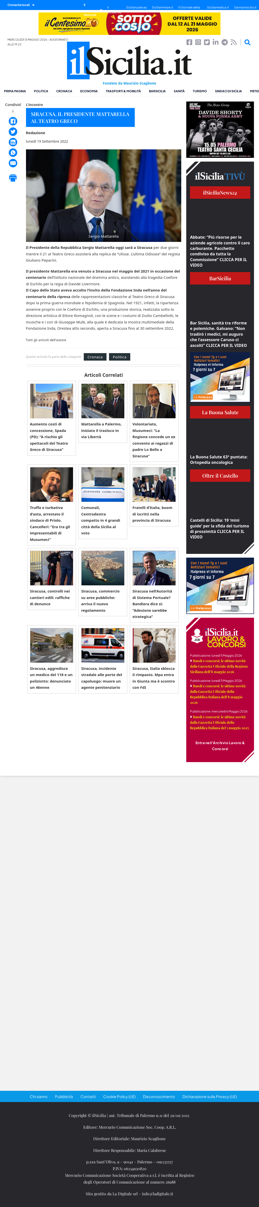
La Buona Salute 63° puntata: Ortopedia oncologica (219, 459)
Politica (41, 91)
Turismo (200, 91)
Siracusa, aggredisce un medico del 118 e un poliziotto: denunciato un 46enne (51, 678)
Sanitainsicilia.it (245, 7)
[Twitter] (13, 131)
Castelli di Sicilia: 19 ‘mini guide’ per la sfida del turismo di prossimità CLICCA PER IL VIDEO (219, 528)
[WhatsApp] (13, 152)
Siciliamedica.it (218, 7)
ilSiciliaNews (220, 192)
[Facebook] (13, 121)
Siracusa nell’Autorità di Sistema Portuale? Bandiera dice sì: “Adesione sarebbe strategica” (152, 604)
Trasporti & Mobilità (123, 91)
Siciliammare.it (162, 7)
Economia (89, 91)
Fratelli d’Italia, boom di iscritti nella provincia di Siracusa (152, 514)
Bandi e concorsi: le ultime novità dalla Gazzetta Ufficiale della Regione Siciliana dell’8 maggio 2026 (219, 666)
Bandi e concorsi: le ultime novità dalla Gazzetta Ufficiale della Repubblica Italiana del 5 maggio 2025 (219, 722)
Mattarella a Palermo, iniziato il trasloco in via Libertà (101, 430)
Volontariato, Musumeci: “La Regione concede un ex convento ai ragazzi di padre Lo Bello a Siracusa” (153, 439)
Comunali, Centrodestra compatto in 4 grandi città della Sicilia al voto (100, 520)
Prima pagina (15, 91)
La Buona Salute (220, 412)
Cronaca (64, 91)
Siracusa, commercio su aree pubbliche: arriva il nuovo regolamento (100, 601)
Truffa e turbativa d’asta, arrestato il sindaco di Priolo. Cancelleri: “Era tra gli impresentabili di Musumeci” (50, 523)
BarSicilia (157, 91)
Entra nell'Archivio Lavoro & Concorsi (220, 745)
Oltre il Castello (220, 475)
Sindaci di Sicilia (228, 91)
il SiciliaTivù (114, 9)
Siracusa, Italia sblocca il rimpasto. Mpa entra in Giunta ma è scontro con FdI (153, 678)
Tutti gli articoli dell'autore (46, 340)
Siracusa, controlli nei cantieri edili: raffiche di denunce (50, 597)
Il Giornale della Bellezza (189, 9)
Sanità (179, 91)
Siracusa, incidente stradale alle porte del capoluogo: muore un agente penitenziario (101, 678)
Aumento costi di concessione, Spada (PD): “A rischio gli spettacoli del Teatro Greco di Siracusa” (49, 436)
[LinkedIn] (13, 142)
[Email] (13, 163)
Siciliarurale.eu (136, 7)
